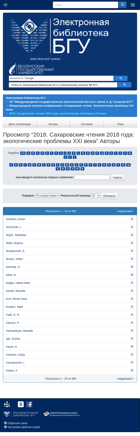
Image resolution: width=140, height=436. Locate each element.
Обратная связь (18, 423)
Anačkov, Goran (15, 219)
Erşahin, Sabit (14, 306)
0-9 (23, 153)
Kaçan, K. (12, 346)
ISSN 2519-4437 (40, 59)
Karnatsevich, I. (15, 362)
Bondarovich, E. (15, 251)
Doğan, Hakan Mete (18, 282)
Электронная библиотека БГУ (26, 97)
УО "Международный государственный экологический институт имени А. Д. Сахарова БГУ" (71, 101)
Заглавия (87, 124)
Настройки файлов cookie (24, 427)
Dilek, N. (11, 274)
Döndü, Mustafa (15, 290)
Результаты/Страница (75, 195)
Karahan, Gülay (15, 354)
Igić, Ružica (13, 338)
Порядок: (28, 195)
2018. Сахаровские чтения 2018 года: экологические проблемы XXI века (57, 113)
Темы (120, 124)
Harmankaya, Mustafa (19, 330)
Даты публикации (20, 124)
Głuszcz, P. (12, 322)
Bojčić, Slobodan (16, 235)
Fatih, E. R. (13, 314)
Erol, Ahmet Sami (16, 298)
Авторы (53, 124)
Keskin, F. (12, 370)
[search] (61, 78)
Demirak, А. (13, 266)
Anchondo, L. (14, 227)
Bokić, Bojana (14, 243)
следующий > (125, 211)
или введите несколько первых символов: (45, 177)
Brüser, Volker (14, 259)
